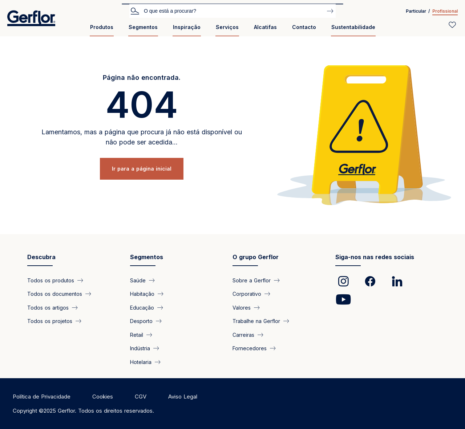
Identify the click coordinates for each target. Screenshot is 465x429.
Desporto (141, 321)
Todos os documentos (54, 294)
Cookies (102, 396)
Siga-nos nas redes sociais (374, 257)
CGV (140, 396)
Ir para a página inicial (141, 169)
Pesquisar (134, 10)
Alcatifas (265, 27)
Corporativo (246, 294)
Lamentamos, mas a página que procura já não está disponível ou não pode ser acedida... (141, 137)
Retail (136, 334)
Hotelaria (140, 362)
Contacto (304, 27)
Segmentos (143, 27)
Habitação (142, 294)
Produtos (101, 27)
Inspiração (187, 27)
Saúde (138, 280)
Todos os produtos (50, 280)
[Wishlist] (452, 24)
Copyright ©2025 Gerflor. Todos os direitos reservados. (83, 410)
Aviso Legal (182, 396)
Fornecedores (249, 348)
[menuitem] (102, 30)
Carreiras (243, 334)
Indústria (140, 348)
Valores (241, 307)
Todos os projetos (49, 321)
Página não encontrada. (142, 77)
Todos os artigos (48, 307)
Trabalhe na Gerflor (256, 321)
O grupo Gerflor (255, 257)
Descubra (41, 257)
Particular (416, 11)
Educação (142, 307)
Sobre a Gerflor (251, 280)
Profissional (445, 11)
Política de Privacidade (41, 396)
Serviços (227, 27)
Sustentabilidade (353, 27)
